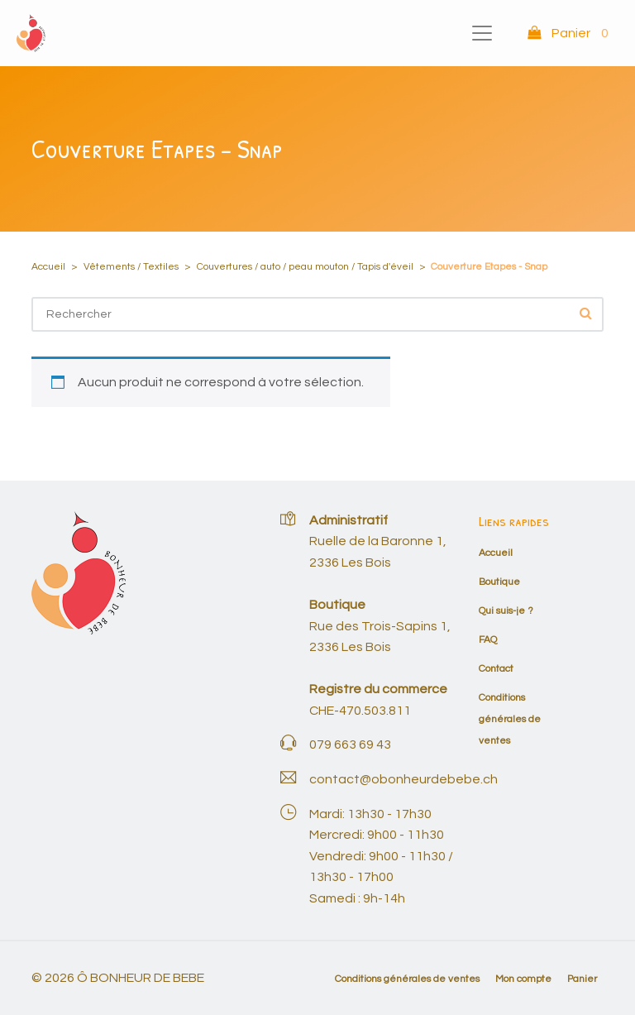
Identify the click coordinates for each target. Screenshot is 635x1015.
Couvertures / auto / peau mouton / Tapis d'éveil (305, 266)
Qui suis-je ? (506, 611)
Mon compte (523, 979)
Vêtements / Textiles (131, 266)
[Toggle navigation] (482, 33)
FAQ (488, 639)
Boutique (499, 582)
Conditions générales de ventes (510, 718)
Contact (496, 668)
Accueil (48, 266)
